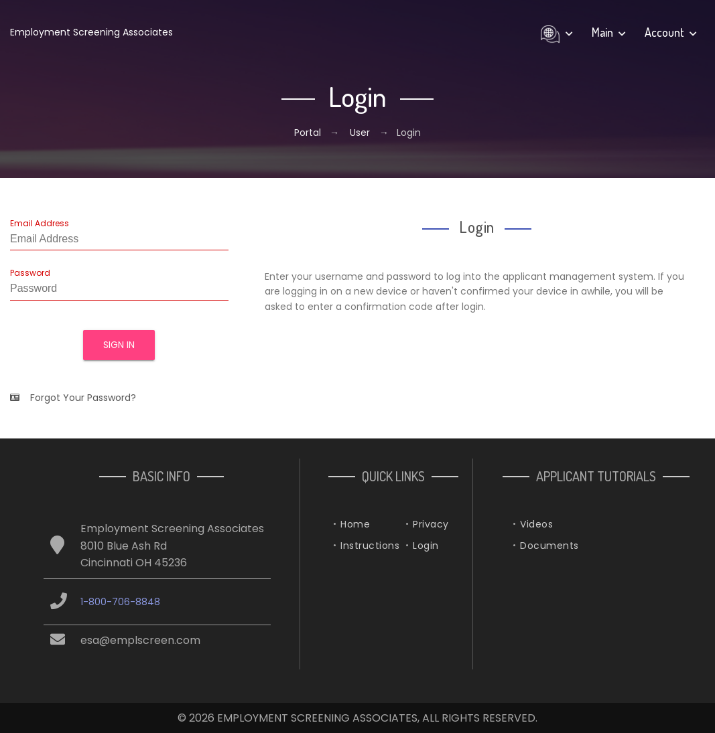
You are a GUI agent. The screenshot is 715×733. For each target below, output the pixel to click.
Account (671, 32)
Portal (309, 132)
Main (609, 32)
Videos (536, 524)
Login (426, 545)
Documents (549, 545)
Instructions (369, 545)
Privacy (431, 524)
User (360, 132)
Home (355, 524)
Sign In (119, 344)
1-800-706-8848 (120, 601)
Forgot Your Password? (73, 397)
